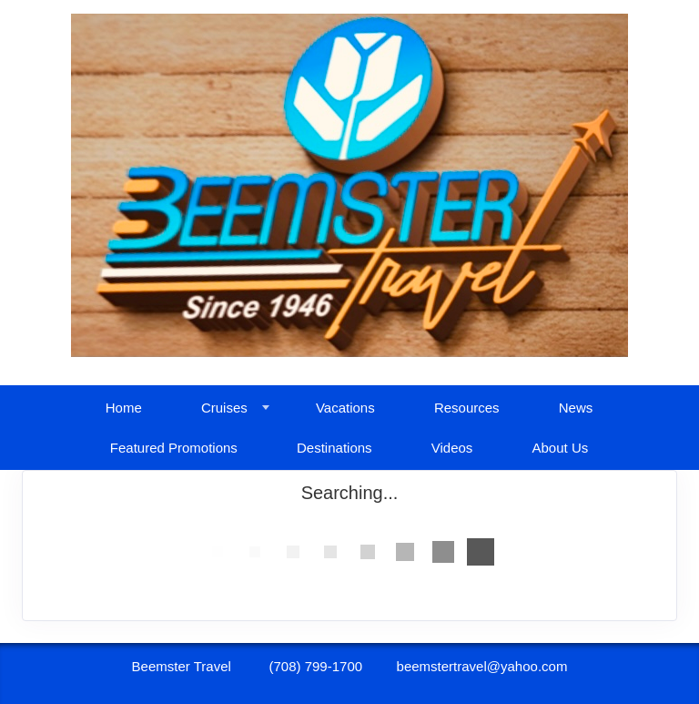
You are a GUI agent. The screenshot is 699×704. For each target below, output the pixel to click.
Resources (467, 407)
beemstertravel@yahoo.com (482, 666)
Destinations (334, 447)
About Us (560, 447)
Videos (452, 447)
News (576, 407)
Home (124, 407)
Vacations (345, 407)
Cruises (224, 407)
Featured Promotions (174, 447)
